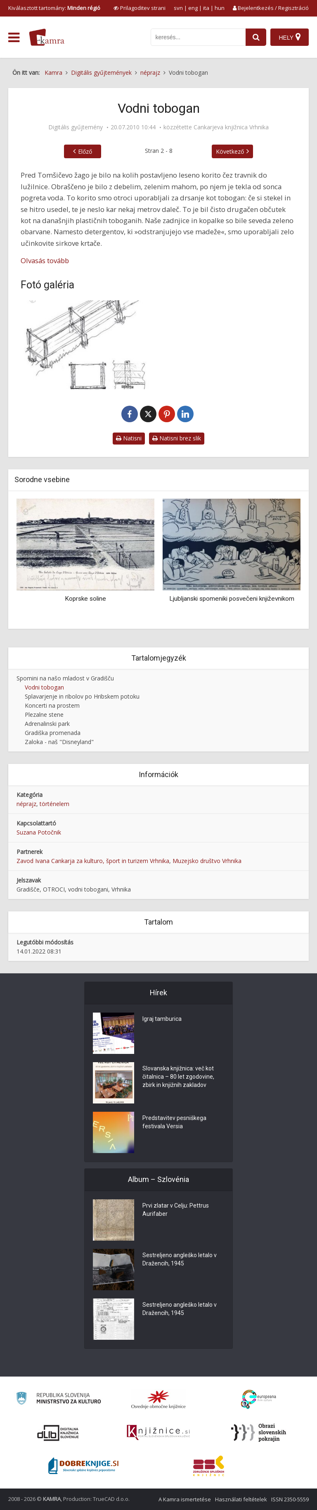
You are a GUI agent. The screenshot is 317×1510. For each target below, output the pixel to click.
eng (193, 8)
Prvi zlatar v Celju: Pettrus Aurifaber (175, 1209)
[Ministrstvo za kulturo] (58, 1399)
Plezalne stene (44, 714)
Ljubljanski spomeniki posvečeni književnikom (231, 598)
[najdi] (256, 37)
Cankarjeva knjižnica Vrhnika (231, 127)
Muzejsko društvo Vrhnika (207, 861)
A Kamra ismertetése (184, 1499)
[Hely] (289, 37)
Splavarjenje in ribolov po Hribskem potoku (82, 696)
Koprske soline (85, 598)
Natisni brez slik (176, 438)
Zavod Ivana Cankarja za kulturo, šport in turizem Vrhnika (93, 861)
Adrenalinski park (47, 724)
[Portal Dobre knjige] (83, 1466)
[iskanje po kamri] (198, 37)
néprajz (26, 804)
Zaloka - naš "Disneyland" (59, 742)
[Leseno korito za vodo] (87, 345)
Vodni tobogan (44, 687)
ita (206, 8)
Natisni (129, 438)
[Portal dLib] (58, 1432)
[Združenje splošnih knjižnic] (208, 1465)
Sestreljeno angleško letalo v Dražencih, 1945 (179, 1259)
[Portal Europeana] (258, 1399)
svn (178, 8)
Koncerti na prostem (52, 705)
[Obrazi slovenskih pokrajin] (258, 1432)
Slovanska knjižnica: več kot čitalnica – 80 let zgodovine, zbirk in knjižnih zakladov (178, 1076)
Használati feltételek (241, 1499)
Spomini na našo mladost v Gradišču (65, 678)
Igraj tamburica (162, 1018)
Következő (230, 151)
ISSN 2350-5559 (290, 1499)
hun (220, 8)
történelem (54, 804)
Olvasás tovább (45, 260)
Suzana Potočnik (39, 832)
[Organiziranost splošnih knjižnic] (158, 1399)
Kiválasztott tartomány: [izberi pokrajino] (54, 8)
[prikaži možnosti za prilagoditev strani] (140, 8)
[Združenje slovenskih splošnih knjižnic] (158, 1432)
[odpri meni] (13, 37)
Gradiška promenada (52, 733)
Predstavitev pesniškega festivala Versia (174, 1122)
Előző (85, 151)
